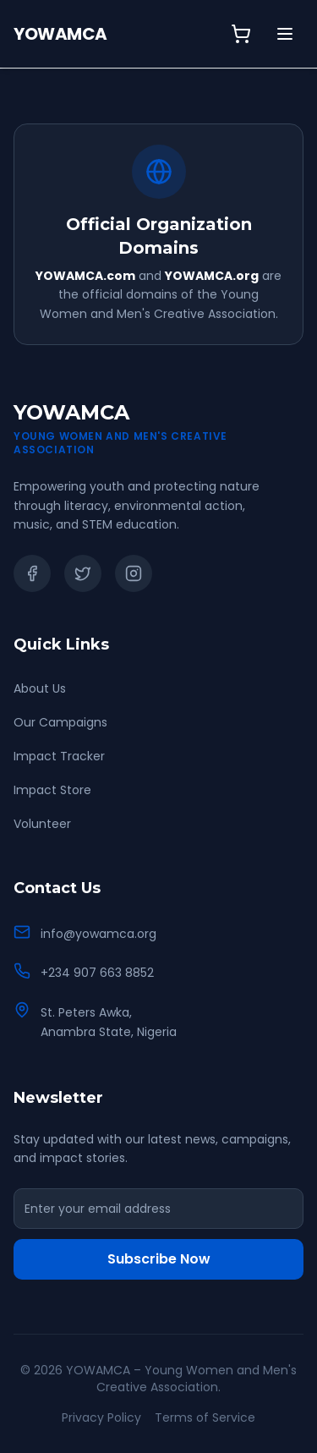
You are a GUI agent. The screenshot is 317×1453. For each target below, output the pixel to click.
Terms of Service (205, 1417)
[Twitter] (82, 573)
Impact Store (52, 789)
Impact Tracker (59, 756)
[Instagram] (133, 573)
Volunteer (42, 823)
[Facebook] (32, 573)
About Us (40, 688)
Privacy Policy (101, 1417)
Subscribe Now (158, 1259)
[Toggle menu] (284, 33)
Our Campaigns (60, 722)
